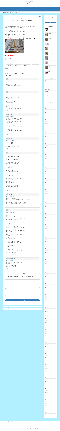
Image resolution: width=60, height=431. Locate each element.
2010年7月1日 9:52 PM (10, 81)
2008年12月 (47, 355)
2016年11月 (47, 180)
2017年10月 (47, 160)
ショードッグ (47, 87)
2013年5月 (46, 257)
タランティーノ (10, 258)
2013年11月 (47, 246)
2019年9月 (46, 117)
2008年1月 (46, 375)
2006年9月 (46, 405)
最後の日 (49, 33)
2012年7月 (46, 276)
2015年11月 (47, 202)
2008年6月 (46, 366)
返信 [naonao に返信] (7, 110)
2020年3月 (46, 106)
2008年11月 (47, 357)
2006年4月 (46, 414)
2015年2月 (46, 219)
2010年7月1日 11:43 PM (10, 94)
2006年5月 (46, 412)
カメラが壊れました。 (51, 56)
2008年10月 (47, 359)
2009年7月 (46, 342)
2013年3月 (46, 261)
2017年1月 (46, 176)
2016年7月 (46, 187)
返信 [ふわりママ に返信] (7, 148)
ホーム (5, 421)
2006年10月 (47, 403)
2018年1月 (46, 154)
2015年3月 (46, 217)
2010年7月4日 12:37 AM (10, 212)
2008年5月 (46, 368)
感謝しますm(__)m (47, 43)
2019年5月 (46, 125)
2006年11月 (47, 401)
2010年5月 (46, 324)
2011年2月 (46, 307)
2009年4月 (46, 348)
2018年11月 (47, 136)
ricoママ (9, 152)
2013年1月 (46, 265)
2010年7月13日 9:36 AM (10, 260)
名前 (6, 288)
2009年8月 (46, 340)
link (45, 82)
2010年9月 (46, 316)
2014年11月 (47, 224)
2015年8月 (46, 208)
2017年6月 (46, 167)
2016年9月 (46, 184)
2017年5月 (46, 169)
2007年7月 (46, 386)
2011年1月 (46, 309)
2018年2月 (46, 152)
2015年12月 (47, 200)
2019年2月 (46, 130)
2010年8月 (46, 318)
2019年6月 (46, 123)
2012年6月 (46, 278)
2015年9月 (46, 206)
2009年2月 (46, 351)
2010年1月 (46, 331)
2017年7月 (46, 165)
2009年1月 (46, 353)
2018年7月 (46, 143)
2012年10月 (47, 270)
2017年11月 (47, 158)
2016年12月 (47, 178)
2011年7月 (46, 298)
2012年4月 (46, 281)
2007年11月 (47, 379)
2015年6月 (46, 211)
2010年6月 (46, 322)
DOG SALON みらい (11, 421)
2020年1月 (46, 110)
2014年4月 (46, 237)
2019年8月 (46, 119)
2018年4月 (46, 149)
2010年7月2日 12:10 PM (10, 116)
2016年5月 (46, 191)
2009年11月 (47, 335)
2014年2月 (46, 241)
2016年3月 (46, 195)
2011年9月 (46, 294)
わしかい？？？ (7, 308)
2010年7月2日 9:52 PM (10, 196)
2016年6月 (46, 189)
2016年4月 (46, 193)
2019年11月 (47, 114)
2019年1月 (46, 132)
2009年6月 (46, 344)
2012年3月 (46, 283)
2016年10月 (47, 182)
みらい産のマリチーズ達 (48, 95)
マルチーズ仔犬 (47, 93)
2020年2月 (46, 108)
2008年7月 (46, 364)
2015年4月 (46, 215)
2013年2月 (46, 263)
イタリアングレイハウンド (49, 84)
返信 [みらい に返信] (7, 134)
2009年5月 (46, 346)
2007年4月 (46, 392)
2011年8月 (46, 296)
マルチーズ (46, 91)
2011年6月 (46, 300)
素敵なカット (47, 98)
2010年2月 (46, 329)
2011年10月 (47, 292)
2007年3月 (46, 394)
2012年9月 (46, 272)
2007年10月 (47, 381)
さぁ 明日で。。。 (51, 38)
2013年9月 (46, 250)
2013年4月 (46, 259)
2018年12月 (47, 134)
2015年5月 (46, 213)
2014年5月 (46, 235)
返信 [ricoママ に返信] (7, 190)
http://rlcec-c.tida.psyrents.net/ (11, 266)
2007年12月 (47, 377)
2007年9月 (46, 383)
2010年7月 (46, 320)
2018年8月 (46, 141)
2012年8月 (46, 274)
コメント (6, 278)
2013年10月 (47, 248)
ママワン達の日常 (47, 89)
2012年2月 (46, 285)
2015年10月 (47, 204)
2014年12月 (47, 222)
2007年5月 (46, 390)
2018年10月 (47, 138)
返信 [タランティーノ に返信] (7, 268)
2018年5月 (46, 147)
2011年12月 (47, 289)
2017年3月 (46, 173)
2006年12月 (47, 399)
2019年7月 (46, 121)
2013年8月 (46, 252)
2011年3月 (46, 305)
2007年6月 (46, 388)
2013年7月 (46, 254)
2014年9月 (46, 228)
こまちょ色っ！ (7, 306)
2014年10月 (47, 226)
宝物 (49, 71)
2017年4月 (46, 171)
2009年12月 (47, 333)
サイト (6, 295)
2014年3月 (46, 239)
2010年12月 (47, 311)
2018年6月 (46, 145)
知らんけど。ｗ (50, 61)
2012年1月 (46, 287)
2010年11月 (47, 313)
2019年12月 (47, 112)
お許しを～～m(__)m (51, 66)
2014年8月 (46, 230)
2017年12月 (47, 156)
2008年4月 (46, 370)
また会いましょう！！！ (52, 28)
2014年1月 (46, 243)
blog (39, 16)
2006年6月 (46, 410)
